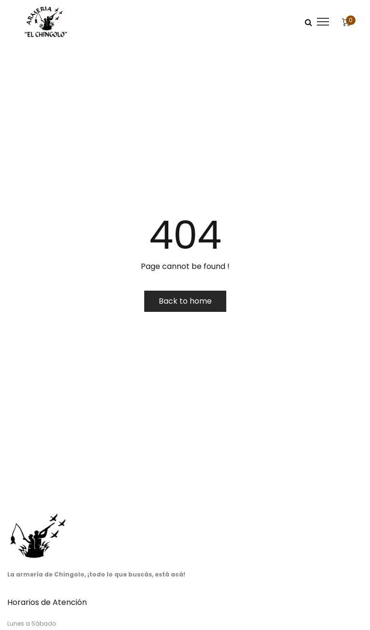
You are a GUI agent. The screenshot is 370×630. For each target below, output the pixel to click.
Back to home (185, 301)
